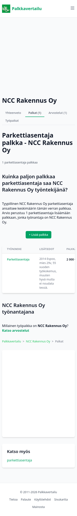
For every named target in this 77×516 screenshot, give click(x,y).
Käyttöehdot (42, 499)
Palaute (26, 499)
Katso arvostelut (15, 330)
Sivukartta (61, 499)
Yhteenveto (13, 113)
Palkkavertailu (22, 9)
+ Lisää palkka (38, 235)
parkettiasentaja (19, 460)
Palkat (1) (35, 113)
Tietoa (13, 499)
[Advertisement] (38, 56)
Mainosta (38, 507)
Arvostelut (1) (57, 113)
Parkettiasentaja (18, 259)
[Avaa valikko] (72, 8)
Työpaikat (12, 121)
